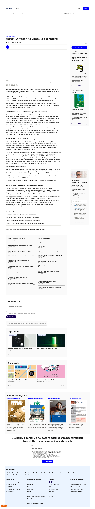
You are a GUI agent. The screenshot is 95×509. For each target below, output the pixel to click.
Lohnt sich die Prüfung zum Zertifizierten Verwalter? (21, 283)
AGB (76, 205)
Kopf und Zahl (41, 246)
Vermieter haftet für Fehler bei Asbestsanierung (21, 215)
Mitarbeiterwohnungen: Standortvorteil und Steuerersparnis (18, 261)
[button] (17, 8)
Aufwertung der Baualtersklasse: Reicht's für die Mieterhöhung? (20, 246)
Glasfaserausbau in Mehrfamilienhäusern (48, 261)
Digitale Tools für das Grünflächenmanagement (49, 251)
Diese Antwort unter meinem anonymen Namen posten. (21, 313)
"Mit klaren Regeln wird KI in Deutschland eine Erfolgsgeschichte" (49, 241)
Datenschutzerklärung (78, 208)
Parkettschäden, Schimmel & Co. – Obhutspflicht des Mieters (21, 267)
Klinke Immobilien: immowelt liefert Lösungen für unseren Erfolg (50, 256)
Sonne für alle (41, 277)
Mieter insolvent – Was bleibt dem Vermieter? (19, 288)
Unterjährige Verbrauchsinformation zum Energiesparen (48, 266)
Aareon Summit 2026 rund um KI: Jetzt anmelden (50, 287)
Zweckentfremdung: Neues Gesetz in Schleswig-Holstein (20, 272)
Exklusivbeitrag (13, 335)
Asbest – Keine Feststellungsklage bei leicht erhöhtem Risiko (25, 224)
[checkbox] (7, 313)
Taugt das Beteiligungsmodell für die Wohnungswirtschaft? (47, 282)
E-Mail (32, 445)
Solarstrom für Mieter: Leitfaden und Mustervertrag (20, 241)
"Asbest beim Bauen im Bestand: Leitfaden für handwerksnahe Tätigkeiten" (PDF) (31, 181)
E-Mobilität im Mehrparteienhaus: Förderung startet (21, 256)
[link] (8, 13)
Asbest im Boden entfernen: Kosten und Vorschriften (22, 218)
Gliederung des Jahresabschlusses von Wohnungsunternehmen (17, 278)
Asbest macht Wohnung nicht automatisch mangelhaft (23, 221)
